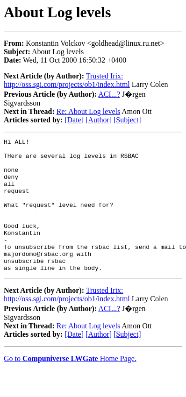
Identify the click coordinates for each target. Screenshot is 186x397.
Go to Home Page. (70, 385)
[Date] (74, 120)
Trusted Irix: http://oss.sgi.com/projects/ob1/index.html (67, 80)
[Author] (99, 120)
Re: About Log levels (88, 111)
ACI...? (109, 94)
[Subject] (127, 120)
